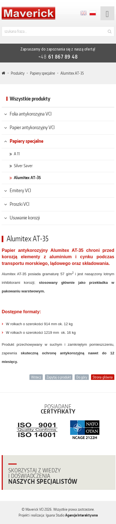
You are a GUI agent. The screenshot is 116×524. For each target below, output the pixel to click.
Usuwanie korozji (25, 217)
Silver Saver (23, 165)
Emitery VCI (20, 190)
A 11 (17, 153)
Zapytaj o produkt (59, 377)
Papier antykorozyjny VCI (32, 127)
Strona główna (103, 377)
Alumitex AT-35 (27, 177)
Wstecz (36, 377)
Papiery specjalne (42, 73)
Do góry (81, 377)
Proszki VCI (19, 204)
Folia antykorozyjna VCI (31, 114)
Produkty (17, 73)
